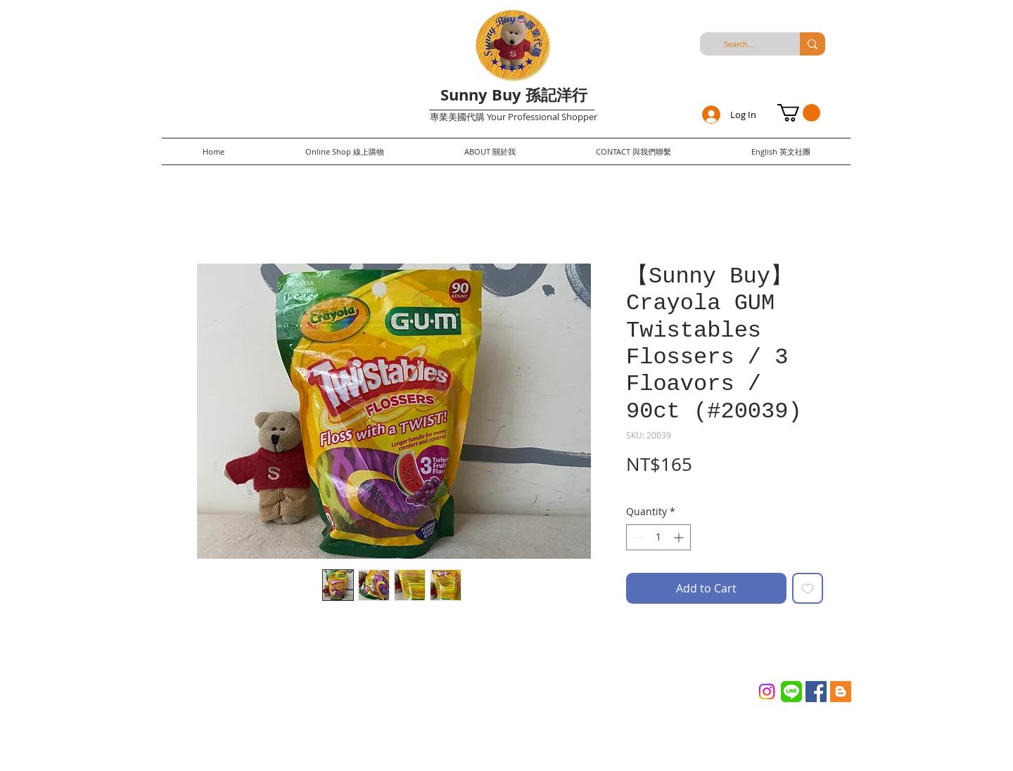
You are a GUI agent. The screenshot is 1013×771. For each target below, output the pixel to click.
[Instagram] (766, 691)
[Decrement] (637, 537)
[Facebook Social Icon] (816, 691)
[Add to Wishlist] (807, 588)
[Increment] (680, 537)
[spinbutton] (658, 537)
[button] (798, 113)
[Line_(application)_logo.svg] (791, 691)
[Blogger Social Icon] (840, 691)
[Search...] (738, 44)
